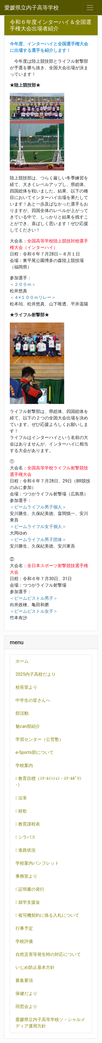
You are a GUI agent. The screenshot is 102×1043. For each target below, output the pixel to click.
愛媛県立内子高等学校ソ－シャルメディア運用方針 (50, 1023)
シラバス (26, 837)
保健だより (26, 993)
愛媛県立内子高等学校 (31, 7)
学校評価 (24, 941)
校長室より (26, 687)
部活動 (22, 713)
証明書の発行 (30, 889)
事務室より (26, 876)
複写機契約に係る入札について (47, 915)
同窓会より (26, 1006)
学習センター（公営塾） (39, 739)
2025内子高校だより (36, 674)
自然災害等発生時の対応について (48, 954)
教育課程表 (28, 824)
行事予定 (24, 928)
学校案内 (24, 765)
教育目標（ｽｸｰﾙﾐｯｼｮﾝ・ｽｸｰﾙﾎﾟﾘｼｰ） (48, 782)
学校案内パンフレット (37, 863)
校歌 (21, 811)
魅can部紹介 (28, 726)
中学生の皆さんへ (33, 700)
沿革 (21, 798)
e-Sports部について (35, 752)
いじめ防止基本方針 (35, 967)
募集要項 (24, 980)
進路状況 (26, 850)
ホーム (22, 661)
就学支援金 (28, 902)
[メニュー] (90, 7)
